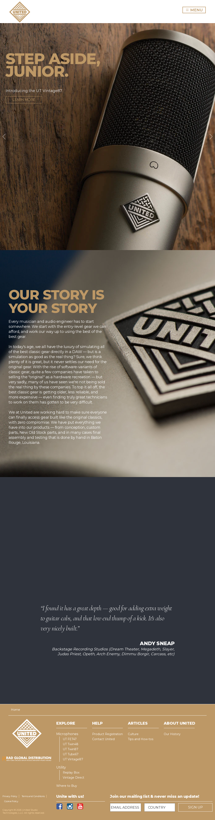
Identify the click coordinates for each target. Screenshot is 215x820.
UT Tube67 (71, 754)
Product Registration (107, 734)
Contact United (103, 739)
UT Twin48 (70, 744)
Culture (133, 734)
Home (15, 710)
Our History (172, 734)
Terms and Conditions (33, 796)
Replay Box (71, 772)
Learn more (24, 100)
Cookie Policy (11, 801)
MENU (195, 9)
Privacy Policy (10, 796)
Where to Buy (66, 786)
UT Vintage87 (73, 759)
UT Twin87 (70, 749)
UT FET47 (70, 739)
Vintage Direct (73, 777)
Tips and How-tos (140, 739)
